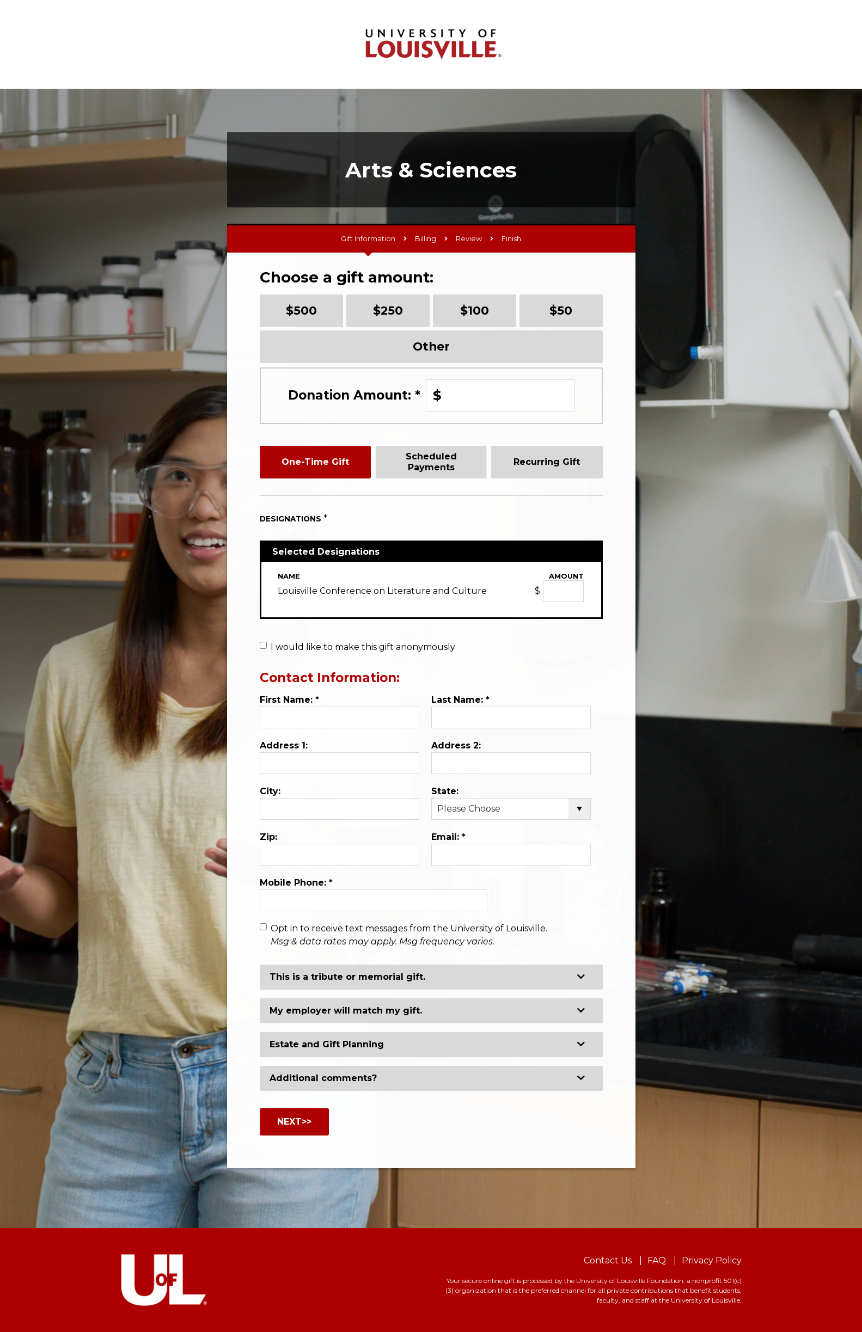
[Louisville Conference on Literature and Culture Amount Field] (563, 591)
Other (431, 346)
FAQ (656, 1260)
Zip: (268, 837)
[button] (431, 977)
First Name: (289, 700)
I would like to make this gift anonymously (363, 647)
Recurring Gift (546, 462)
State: (444, 791)
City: (270, 791)
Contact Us (608, 1260)
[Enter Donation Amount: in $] (500, 395)
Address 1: (284, 745)
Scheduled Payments (431, 461)
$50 (560, 310)
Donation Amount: (354, 395)
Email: (448, 837)
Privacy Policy (712, 1260)
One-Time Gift (315, 462)
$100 (474, 310)
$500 (301, 310)
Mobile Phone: (296, 882)
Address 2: (456, 745)
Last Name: (460, 700)
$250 (388, 310)
